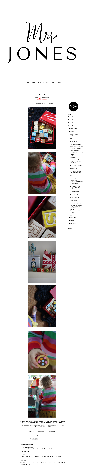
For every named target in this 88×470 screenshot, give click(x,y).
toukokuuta (72, 218)
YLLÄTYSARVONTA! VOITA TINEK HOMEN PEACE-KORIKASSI (76, 172)
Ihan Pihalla (72, 209)
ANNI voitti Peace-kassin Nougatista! (74, 151)
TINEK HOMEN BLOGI (74, 199)
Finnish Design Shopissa (74, 183)
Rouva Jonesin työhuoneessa (75, 170)
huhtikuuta (72, 220)
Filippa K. (72, 154)
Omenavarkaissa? (73, 157)
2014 (71, 121)
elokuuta (72, 133)
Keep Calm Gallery (73, 168)
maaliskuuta (72, 222)
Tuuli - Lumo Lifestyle (26, 447)
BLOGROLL (59, 82)
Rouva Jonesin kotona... (74, 177)
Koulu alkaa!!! (72, 189)
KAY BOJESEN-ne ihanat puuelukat (76, 152)
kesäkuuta (72, 217)
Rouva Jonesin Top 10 (74, 141)
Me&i (71, 175)
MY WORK (53, 82)
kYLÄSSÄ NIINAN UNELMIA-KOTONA (76, 181)
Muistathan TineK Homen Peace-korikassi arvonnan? (76, 159)
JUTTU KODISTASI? (40, 82)
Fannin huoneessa (73, 184)
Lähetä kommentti (24, 460)
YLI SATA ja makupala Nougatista (76, 165)
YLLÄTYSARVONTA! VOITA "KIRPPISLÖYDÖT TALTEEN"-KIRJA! (75, 187)
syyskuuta (72, 131)
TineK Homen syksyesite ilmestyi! (76, 143)
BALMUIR (72, 212)
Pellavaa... (72, 138)
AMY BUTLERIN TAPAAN (74, 166)
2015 (71, 119)
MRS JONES (33, 82)
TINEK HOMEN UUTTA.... (74, 194)
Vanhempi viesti (62, 462)
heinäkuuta (72, 215)
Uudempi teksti (22, 462)
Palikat (71, 140)
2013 (71, 122)
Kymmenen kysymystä (74, 174)
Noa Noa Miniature (73, 155)
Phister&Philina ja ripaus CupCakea (76, 163)
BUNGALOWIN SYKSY (74, 192)
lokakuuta (72, 130)
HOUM (71, 213)
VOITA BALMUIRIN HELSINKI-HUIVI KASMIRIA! (76, 147)
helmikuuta (72, 223)
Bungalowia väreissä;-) (74, 191)
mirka (23, 454)
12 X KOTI (47, 82)
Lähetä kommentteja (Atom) (26, 464)
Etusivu (42, 462)
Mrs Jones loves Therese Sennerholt (74, 135)
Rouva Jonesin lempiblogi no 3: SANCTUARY (76, 162)
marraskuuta (72, 128)
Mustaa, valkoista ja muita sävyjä (76, 205)
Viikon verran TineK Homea (75, 178)
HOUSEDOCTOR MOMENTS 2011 (76, 196)
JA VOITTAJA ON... (73, 202)
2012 (71, 124)
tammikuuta (72, 225)
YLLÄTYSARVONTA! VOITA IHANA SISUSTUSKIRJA (76, 207)
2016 (71, 117)
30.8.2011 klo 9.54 (25, 451)
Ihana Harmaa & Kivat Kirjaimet (76, 210)
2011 (71, 125)
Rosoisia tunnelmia (73, 200)
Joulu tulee (72, 136)
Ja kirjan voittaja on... (74, 180)
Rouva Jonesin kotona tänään (75, 148)
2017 (71, 116)
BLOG (28, 82)
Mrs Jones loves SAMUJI (74, 197)
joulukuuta (72, 127)
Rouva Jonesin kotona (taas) (75, 203)
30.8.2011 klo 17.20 (25, 457)
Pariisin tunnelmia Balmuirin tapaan (76, 144)
